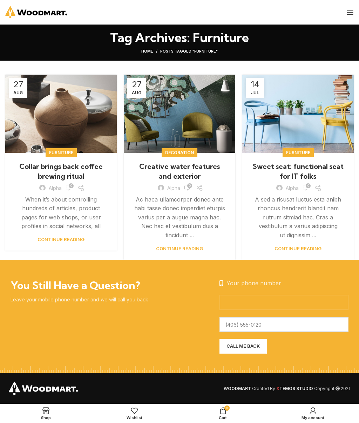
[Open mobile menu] (350, 12)
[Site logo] (36, 11)
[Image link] (44, 387)
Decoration (179, 152)
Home (147, 51)
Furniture (61, 152)
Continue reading (61, 239)
